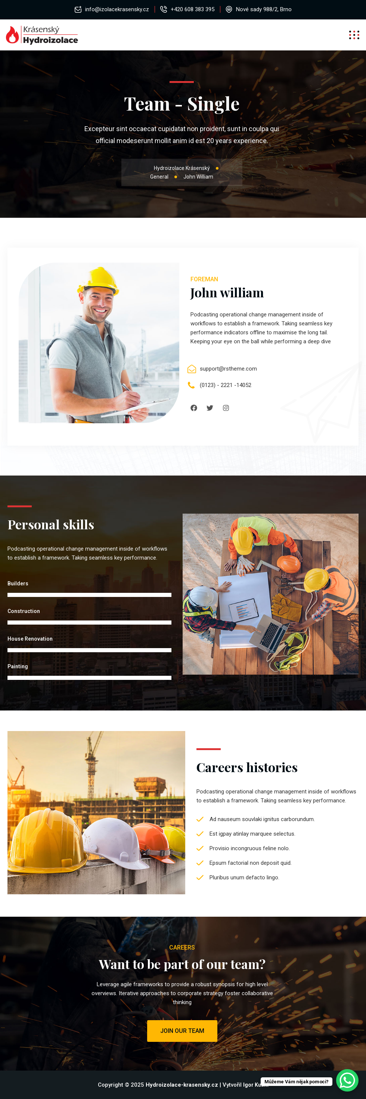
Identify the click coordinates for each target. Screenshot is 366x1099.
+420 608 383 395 (192, 9)
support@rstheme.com (228, 368)
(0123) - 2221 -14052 (225, 385)
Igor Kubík (256, 1085)
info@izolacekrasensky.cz (117, 9)
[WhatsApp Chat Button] (347, 1080)
